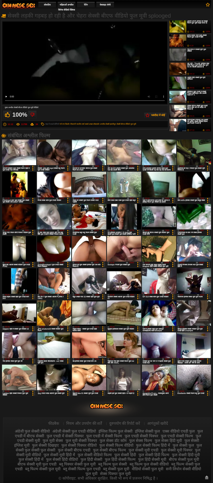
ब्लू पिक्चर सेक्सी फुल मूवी (77, 464)
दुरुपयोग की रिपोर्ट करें (124, 423)
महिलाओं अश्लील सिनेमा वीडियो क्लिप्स (66, 7)
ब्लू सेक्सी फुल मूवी (116, 469)
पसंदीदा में (208, 4)
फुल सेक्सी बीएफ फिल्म (109, 450)
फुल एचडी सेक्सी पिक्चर (141, 436)
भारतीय (78, 124)
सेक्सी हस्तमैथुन (111, 124)
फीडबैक (53, 423)
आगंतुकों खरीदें (157, 423)
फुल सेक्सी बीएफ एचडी (74, 450)
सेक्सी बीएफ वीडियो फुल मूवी (126, 124)
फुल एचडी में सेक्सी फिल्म (104, 436)
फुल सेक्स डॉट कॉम (113, 440)
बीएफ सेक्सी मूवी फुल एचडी (36, 464)
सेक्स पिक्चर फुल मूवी (115, 473)
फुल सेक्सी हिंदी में (31, 459)
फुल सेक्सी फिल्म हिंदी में (153, 445)
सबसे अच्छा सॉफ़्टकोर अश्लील (95, 124)
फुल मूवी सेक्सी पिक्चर (81, 440)
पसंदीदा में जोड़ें (158, 115)
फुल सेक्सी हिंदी (125, 455)
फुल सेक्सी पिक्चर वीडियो (79, 445)
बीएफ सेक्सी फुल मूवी (184, 459)
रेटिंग (86, 5)
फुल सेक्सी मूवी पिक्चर (176, 450)
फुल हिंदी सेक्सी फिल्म (120, 459)
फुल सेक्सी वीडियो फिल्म (95, 455)
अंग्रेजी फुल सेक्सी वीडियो (32, 431)
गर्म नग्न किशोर (65, 124)
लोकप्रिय (47, 5)
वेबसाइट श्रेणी (105, 5)
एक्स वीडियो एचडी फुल (179, 431)
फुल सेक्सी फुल (183, 445)
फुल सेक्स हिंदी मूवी (168, 440)
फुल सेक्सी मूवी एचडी (143, 450)
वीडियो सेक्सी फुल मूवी (147, 469)
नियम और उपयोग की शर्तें (84, 423)
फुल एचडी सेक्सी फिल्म (177, 436)
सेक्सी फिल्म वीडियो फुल (19, 5)
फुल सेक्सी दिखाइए (45, 445)
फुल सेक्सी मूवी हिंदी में (59, 455)
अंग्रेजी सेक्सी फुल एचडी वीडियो (74, 431)
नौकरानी (73, 124)
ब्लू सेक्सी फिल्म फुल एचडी (82, 469)
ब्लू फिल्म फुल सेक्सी (112, 464)
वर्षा (83, 124)
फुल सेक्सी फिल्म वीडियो (116, 445)
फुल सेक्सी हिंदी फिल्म (154, 455)
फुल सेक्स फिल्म (140, 440)
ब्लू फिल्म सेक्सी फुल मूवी (42, 469)
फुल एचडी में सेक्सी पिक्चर (65, 436)
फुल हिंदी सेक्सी (91, 459)
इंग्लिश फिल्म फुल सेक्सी (115, 431)
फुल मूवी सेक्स (53, 440)
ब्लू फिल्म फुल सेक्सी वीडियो (149, 464)
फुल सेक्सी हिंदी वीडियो (62, 459)
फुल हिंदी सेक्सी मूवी (152, 459)
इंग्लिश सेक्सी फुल (147, 431)
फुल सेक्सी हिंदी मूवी (186, 455)
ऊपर (206, 477)
